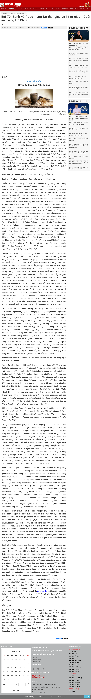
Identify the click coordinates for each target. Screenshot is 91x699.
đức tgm (82, 9)
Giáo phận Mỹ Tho (74, 662)
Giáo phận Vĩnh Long (74, 669)
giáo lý (20, 9)
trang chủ (4, 9)
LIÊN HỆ (34, 682)
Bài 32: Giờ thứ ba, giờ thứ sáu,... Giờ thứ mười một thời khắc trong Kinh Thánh (78, 118)
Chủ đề (16, 27)
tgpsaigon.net (36, 657)
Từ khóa (31, 27)
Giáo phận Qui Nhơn (74, 686)
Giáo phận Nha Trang (74, 682)
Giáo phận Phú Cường (75, 667)
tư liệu (35, 9)
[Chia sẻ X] (50, 27)
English (81, 6)
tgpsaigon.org (36, 661)
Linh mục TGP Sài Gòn (39, 647)
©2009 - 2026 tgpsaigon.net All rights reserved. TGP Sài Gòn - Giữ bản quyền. (45, 697)
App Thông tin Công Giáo (40, 672)
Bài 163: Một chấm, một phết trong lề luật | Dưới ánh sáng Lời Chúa (78, 94)
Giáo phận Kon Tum (74, 684)
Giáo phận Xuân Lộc (74, 671)
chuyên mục (27, 9)
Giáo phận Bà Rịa (73, 654)
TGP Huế (71, 675)
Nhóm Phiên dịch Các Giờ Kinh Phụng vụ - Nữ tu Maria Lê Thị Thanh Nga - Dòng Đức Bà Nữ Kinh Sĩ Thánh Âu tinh (31, 24)
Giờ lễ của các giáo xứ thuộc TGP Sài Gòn (47, 651)
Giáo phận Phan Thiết (75, 665)
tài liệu (21, 27)
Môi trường (64, 9)
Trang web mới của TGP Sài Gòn (43, 654)
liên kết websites (74, 646)
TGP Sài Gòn (72, 651)
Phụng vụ (4, 13)
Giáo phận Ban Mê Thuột (75, 678)
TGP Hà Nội (72, 691)
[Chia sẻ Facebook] (44, 27)
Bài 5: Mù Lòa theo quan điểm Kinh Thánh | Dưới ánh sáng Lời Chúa (78, 60)
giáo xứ (51, 9)
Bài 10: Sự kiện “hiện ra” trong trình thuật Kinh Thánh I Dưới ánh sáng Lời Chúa (78, 145)
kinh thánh (36, 27)
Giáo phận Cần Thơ (74, 656)
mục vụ (57, 9)
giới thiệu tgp (43, 9)
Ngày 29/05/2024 (8, 27)
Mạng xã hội (36, 664)
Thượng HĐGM (74, 9)
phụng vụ (12, 9)
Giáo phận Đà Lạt (73, 658)
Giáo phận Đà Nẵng (74, 680)
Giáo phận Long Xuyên (75, 660)
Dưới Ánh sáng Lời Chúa (17, 13)
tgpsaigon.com (36, 659)
